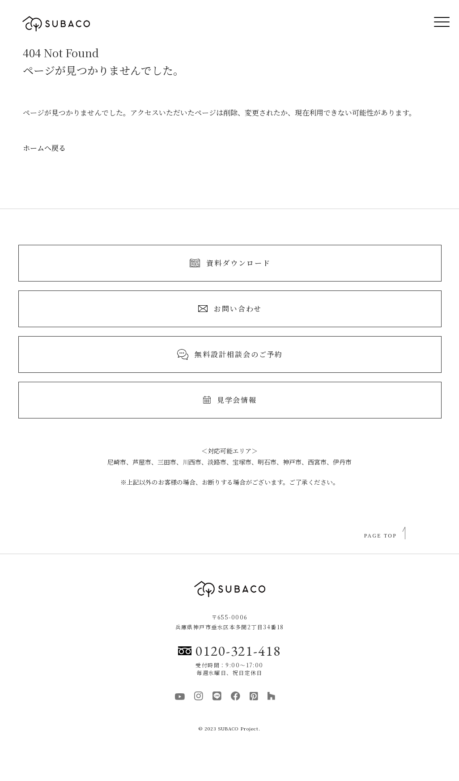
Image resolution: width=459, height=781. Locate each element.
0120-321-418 (229, 650)
